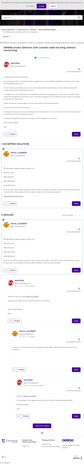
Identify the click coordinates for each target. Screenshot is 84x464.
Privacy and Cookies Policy (51, 446)
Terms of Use (46, 444)
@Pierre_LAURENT (32, 296)
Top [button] (5, 457)
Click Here (59, 2)
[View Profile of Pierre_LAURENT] (19, 153)
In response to (26, 286)
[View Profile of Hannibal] (15, 63)
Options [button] (5, 36)
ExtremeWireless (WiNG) (47, 30)
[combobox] (42, 17)
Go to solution (43, 58)
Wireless (33, 30)
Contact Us (26, 446)
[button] (41, 6)
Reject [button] (53, 6)
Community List (22, 30)
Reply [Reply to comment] (76, 203)
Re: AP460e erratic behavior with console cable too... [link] (20, 32)
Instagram (72, 440)
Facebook (63, 440)
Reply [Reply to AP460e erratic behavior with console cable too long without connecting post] (76, 134)
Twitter (65, 440)
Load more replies (42, 426)
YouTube (70, 440)
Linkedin (68, 440)
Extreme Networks (8, 30)
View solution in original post (13, 196)
